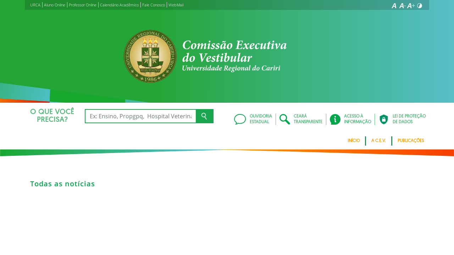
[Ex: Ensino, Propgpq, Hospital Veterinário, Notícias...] (140, 116)
